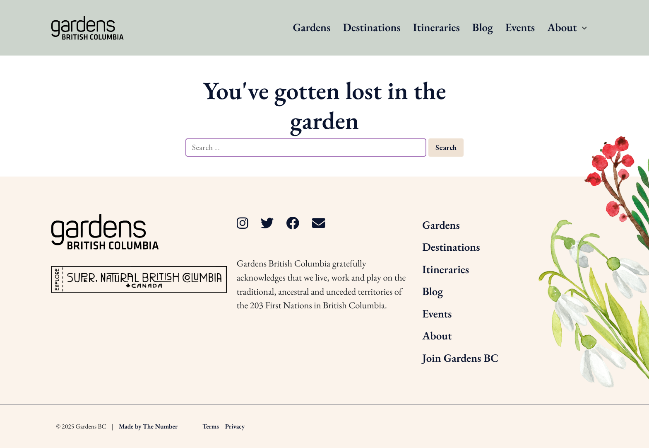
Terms (210, 426)
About (562, 27)
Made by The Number (148, 426)
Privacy (235, 426)
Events (520, 27)
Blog (482, 27)
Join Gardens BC (460, 358)
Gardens (312, 27)
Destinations (371, 27)
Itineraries (436, 27)
